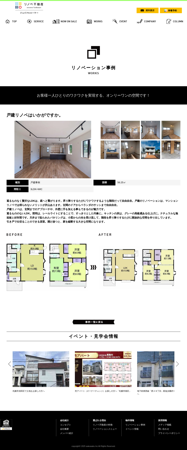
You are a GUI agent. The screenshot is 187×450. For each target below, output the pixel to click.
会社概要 (64, 429)
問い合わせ (163, 429)
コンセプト (65, 425)
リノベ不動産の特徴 (102, 425)
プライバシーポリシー (169, 433)
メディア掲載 (164, 425)
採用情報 (162, 420)
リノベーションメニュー (105, 429)
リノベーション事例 (135, 425)
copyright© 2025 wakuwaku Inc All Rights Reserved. (93, 446)
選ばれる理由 (99, 420)
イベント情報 (132, 429)
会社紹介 (64, 420)
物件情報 (129, 420)
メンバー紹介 (66, 433)
